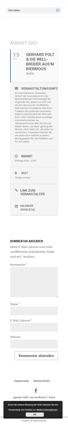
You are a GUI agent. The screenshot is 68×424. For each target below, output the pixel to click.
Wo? (24, 173)
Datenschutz (42, 381)
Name (14, 304)
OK (34, 414)
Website (15, 337)
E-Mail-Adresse (21, 320)
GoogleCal (27, 209)
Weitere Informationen (47, 410)
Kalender (26, 205)
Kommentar (18, 264)
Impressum (21, 381)
